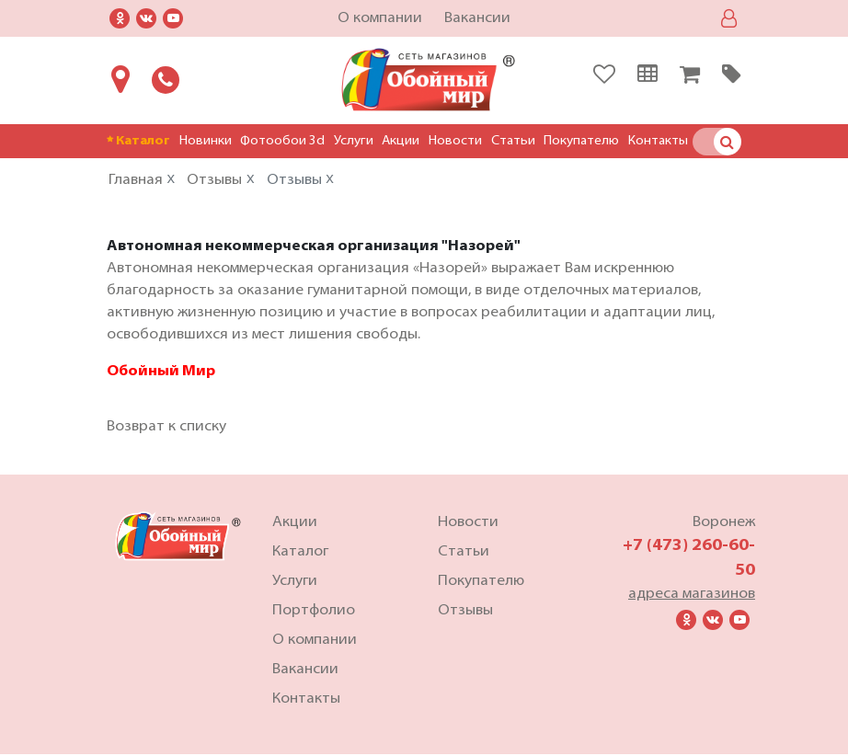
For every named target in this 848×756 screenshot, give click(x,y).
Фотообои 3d (282, 141)
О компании (380, 18)
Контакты (658, 141)
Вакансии (477, 18)
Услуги (353, 141)
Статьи (513, 141)
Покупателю (581, 141)
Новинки (205, 141)
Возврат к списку (166, 428)
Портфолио (313, 612)
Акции (400, 141)
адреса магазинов (691, 596)
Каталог (138, 141)
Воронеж (724, 524)
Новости (455, 141)
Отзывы (465, 612)
